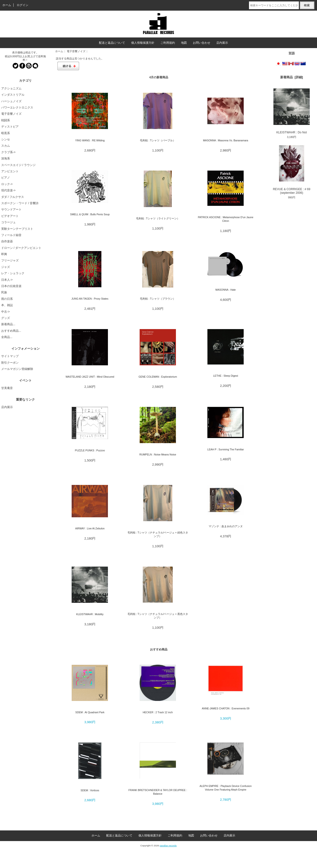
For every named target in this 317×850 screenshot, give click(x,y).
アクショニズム (11, 88)
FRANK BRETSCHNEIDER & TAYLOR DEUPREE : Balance (157, 792)
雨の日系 (7, 299)
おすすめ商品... (11, 330)
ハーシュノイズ (11, 101)
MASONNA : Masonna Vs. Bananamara (225, 140)
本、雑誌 (7, 305)
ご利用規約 (167, 42)
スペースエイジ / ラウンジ (18, 165)
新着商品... (8, 324)
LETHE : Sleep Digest (225, 375)
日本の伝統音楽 (11, 286)
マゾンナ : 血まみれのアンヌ (226, 526)
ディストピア (10, 126)
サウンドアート (11, 209)
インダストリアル (12, 94)
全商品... (6, 337)
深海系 (5, 158)
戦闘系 (5, 120)
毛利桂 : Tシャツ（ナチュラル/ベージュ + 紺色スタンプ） (158, 534)
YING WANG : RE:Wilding (90, 140)
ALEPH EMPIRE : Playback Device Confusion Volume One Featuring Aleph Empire (226, 788)
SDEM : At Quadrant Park (89, 712)
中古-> (5, 311)
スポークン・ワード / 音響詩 (19, 203)
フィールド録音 (11, 235)
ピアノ (5, 177)
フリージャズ (10, 260)
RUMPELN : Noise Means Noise (157, 454)
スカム (5, 145)
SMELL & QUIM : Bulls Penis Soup (90, 214)
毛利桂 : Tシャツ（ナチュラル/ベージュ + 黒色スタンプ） (158, 615)
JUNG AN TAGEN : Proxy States (89, 298)
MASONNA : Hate (225, 289)
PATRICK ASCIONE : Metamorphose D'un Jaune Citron (225, 219)
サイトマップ (10, 356)
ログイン (22, 5)
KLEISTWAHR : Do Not (291, 111)
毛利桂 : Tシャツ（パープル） (157, 140)
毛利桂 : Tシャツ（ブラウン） (157, 298)
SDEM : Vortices (90, 790)
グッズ (5, 318)
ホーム (6, 5)
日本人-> (7, 279)
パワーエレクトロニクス (17, 107)
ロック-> (7, 184)
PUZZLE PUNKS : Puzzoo (90, 450)
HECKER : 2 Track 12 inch (158, 712)
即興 (4, 254)
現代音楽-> (8, 190)
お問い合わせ (201, 42)
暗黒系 (5, 133)
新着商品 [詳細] (291, 77)
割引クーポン (10, 362)
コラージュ (8, 222)
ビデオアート (10, 216)
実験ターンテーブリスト (17, 229)
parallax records (168, 845)
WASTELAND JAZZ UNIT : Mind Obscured (90, 376)
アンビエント (10, 171)
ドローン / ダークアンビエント (21, 248)
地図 (184, 42)
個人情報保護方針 (142, 42)
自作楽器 (7, 241)
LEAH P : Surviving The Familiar (225, 449)
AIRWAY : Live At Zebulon (90, 528)
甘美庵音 (7, 388)
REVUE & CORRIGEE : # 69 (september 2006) (291, 169)
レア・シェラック (12, 273)
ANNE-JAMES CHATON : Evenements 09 (225, 708)
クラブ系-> (8, 152)
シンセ (5, 139)
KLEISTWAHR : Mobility (90, 614)
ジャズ (5, 267)
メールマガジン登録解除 (17, 369)
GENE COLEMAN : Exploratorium (157, 376)
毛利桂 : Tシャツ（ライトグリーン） (158, 218)
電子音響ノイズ (76, 51)
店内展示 (222, 42)
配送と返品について (112, 42)
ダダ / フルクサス (12, 197)
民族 (4, 292)
